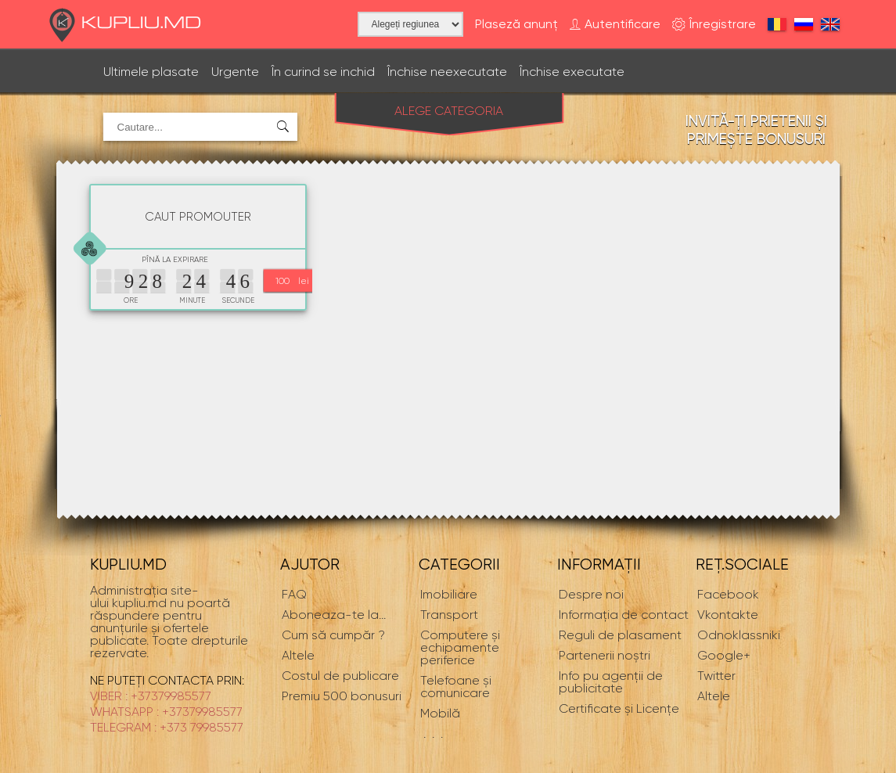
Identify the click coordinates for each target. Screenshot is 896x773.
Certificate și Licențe (619, 708)
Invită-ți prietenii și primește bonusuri (756, 130)
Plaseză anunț (516, 24)
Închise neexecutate (447, 71)
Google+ (723, 655)
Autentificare (615, 25)
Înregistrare (714, 25)
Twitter (716, 675)
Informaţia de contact (624, 614)
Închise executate (572, 71)
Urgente (235, 71)
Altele (713, 696)
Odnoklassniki (738, 634)
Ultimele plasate (151, 71)
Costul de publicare (340, 675)
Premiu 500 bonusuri (341, 696)
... (334, 614)
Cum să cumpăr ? (333, 634)
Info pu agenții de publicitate (611, 682)
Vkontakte (727, 614)
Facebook (728, 594)
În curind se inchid (323, 71)
